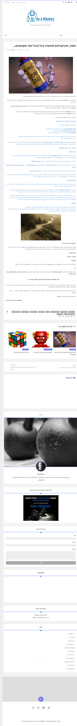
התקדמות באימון (52, 312)
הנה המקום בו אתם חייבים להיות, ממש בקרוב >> (41, 279)
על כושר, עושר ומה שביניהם (19, 352)
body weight (68, 669)
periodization (68, 644)
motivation (31, 312)
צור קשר (11, 2)
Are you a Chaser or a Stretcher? (40, 352)
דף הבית (21, 2)
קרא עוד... (38, 480)
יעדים (45, 312)
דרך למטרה (69, 312)
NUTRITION (68, 655)
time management (67, 314)
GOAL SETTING (45, 349)
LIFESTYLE (39, 312)
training (57, 314)
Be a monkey (36, 720)
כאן (56, 296)
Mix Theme (55, 720)
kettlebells (68, 665)
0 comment (19, 50)
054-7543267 (4, 2)
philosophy (23, 312)
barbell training (67, 648)
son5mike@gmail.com (40, 617)
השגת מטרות (61, 312)
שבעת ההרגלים (54, 272)
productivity (13, 312)
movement (68, 651)
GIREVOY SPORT (66, 662)
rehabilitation (67, 658)
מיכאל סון (16, 2)
